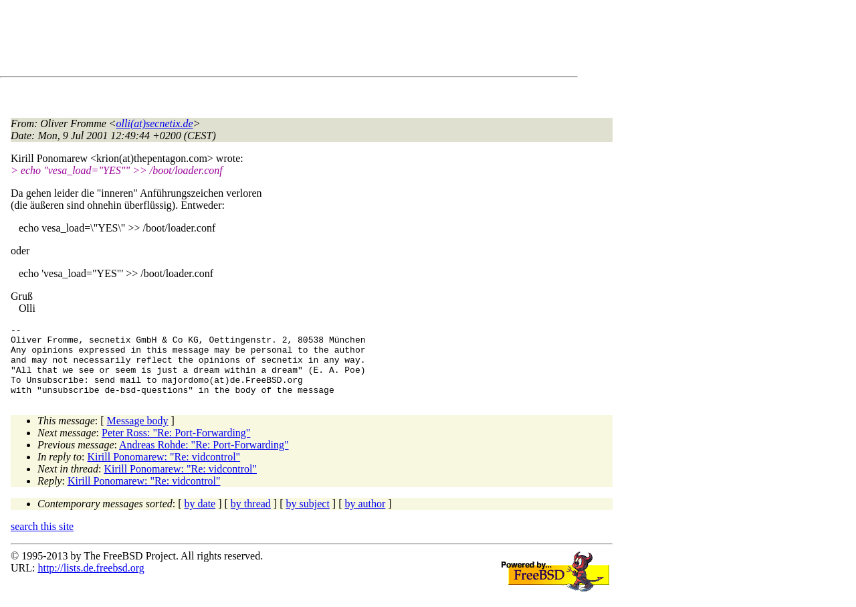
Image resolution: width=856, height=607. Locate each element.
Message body (138, 434)
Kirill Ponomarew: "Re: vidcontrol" (164, 470)
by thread (251, 517)
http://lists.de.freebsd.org (90, 582)
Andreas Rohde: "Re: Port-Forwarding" (203, 458)
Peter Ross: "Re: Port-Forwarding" (176, 446)
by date (200, 517)
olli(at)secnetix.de (154, 123)
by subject (308, 517)
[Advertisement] (254, 41)
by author (364, 517)
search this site (42, 540)
